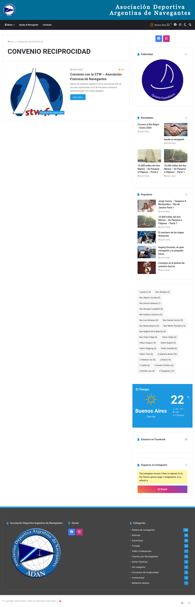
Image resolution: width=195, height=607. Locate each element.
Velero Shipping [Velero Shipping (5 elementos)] (147, 348)
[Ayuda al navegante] (175, 129)
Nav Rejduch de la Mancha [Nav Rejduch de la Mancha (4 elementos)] (152, 331)
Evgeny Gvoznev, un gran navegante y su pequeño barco (171, 250)
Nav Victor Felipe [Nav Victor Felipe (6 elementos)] (148, 337)
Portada (136, 545)
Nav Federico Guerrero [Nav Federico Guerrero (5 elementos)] (150, 314)
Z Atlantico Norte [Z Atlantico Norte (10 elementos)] (167, 354)
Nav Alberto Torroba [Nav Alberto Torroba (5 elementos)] (149, 298)
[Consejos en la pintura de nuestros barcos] (147, 268)
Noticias (136, 535)
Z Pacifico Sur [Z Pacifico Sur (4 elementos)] (147, 371)
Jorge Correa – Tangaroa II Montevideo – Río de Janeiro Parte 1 (172, 204)
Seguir (162, 489)
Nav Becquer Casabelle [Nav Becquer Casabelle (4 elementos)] (151, 309)
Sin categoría (138, 567)
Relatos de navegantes (143, 530)
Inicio (11, 41)
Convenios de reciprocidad (145, 572)
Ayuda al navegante (174, 139)
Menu (9, 25)
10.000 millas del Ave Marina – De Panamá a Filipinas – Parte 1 (175, 168)
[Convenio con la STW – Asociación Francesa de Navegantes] (37, 92)
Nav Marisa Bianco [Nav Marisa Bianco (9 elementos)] (149, 326)
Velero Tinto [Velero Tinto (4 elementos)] (146, 354)
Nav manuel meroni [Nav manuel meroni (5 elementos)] (173, 320)
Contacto (47, 25)
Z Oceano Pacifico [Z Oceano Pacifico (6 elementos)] (163, 365)
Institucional (138, 577)
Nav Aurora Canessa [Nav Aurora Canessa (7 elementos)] (149, 303)
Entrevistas (137, 540)
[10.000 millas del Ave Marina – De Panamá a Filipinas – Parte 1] (175, 155)
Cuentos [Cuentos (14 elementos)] (145, 292)
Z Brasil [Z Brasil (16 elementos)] (165, 360)
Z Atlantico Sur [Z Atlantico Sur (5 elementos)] (147, 360)
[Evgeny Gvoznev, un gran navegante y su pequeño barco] (147, 252)
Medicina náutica (140, 583)
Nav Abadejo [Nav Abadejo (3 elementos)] (162, 292)
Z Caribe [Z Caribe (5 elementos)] (144, 365)
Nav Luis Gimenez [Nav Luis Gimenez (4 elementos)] (148, 320)
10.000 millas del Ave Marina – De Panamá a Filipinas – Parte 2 (149, 168)
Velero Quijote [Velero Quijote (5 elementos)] (168, 343)
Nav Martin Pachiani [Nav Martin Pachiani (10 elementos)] (175, 326)
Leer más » (78, 97)
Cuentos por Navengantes (145, 556)
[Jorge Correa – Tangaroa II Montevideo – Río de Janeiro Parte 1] (147, 206)
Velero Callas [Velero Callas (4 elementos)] (169, 337)
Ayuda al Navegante (28, 25)
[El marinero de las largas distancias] (147, 237)
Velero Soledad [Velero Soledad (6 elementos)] (169, 348)
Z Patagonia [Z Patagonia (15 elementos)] (166, 371)
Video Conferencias (141, 551)
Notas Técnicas (139, 561)
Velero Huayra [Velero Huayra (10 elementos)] (147, 343)
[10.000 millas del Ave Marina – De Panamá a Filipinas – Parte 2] (149, 155)
